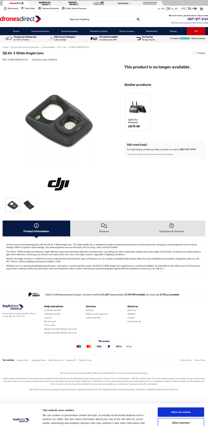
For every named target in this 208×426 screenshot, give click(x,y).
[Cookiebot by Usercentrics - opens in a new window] (21, 419)
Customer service (52, 310)
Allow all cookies (181, 391)
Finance (48, 317)
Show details (170, 419)
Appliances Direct (38, 360)
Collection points (52, 314)
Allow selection (181, 402)
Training (173, 31)
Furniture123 (71, 360)
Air (64, 47)
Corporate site (134, 321)
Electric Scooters (127, 31)
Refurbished (151, 31)
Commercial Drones (40, 31)
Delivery (90, 310)
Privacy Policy (199, 360)
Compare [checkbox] (200, 53)
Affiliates (131, 314)
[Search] (102, 19)
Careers (131, 317)
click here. (143, 373)
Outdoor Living (85, 360)
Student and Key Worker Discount (60, 329)
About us (131, 310)
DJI (59, 47)
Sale (196, 31)
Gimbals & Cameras (98, 31)
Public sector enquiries (97, 314)
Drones (16, 31)
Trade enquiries (93, 317)
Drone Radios (48, 47)
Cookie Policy (185, 360)
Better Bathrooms (56, 360)
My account (50, 321)
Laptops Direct (23, 360)
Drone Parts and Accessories (25, 47)
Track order (49, 325)
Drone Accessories (69, 31)
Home (5, 47)
